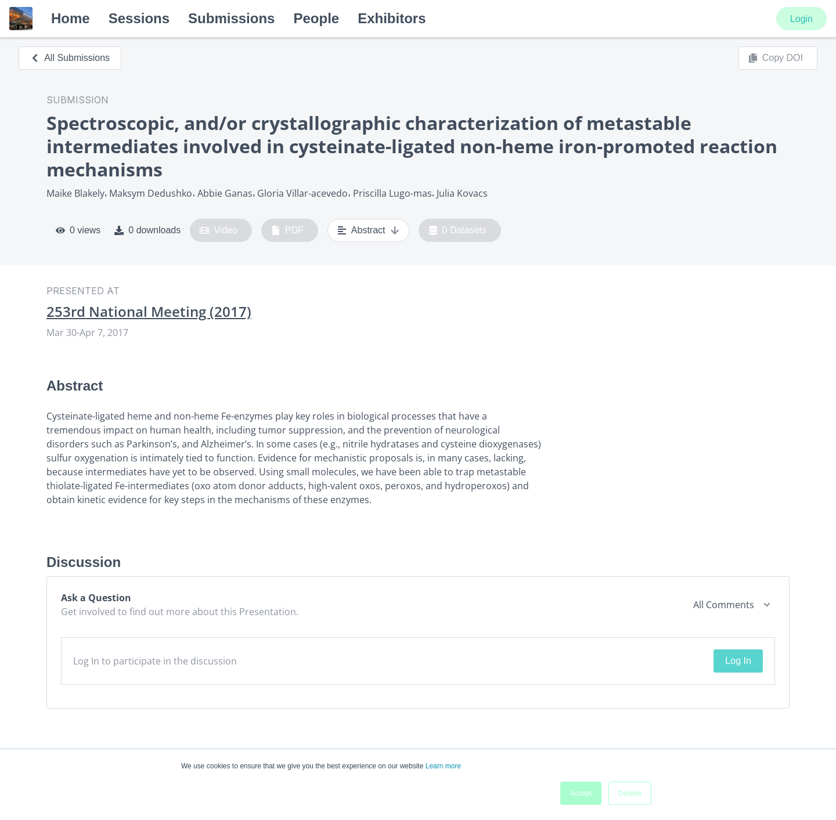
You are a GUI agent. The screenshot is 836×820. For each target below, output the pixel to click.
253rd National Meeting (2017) (148, 311)
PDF (287, 230)
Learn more (443, 766)
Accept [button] (581, 793)
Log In (738, 661)
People (316, 18)
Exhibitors (392, 18)
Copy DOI (775, 58)
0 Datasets (457, 230)
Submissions (231, 18)
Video (218, 230)
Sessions (139, 18)
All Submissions (70, 58)
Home (70, 18)
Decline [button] (630, 793)
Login (801, 19)
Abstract (368, 230)
